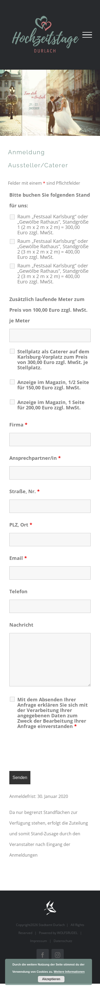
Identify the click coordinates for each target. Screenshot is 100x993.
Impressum (38, 941)
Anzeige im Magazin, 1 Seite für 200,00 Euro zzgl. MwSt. (51, 404)
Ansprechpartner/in (35, 458)
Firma (18, 424)
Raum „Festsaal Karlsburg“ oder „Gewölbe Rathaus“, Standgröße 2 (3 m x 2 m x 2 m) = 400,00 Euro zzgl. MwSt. (53, 249)
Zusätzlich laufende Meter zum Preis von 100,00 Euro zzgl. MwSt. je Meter (48, 310)
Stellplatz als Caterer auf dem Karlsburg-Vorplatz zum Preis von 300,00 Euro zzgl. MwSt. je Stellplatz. (53, 359)
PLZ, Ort (20, 524)
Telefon (18, 591)
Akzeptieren (51, 979)
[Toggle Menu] (87, 35)
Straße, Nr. (24, 491)
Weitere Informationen (69, 971)
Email (18, 558)
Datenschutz (63, 941)
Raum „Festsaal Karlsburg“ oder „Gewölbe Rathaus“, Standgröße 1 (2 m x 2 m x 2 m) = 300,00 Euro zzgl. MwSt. (53, 224)
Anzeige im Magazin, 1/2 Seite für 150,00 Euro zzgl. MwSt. (53, 384)
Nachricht (21, 625)
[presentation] (49, 751)
